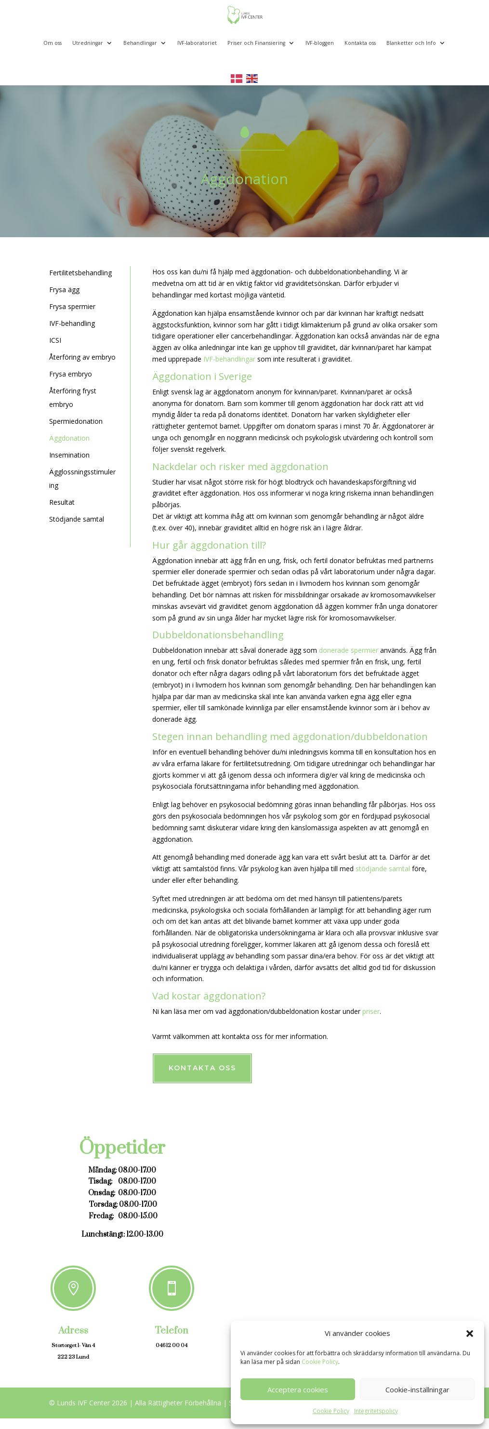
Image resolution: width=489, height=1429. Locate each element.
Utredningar (87, 43)
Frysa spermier (72, 306)
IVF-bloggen (319, 43)
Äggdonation (69, 438)
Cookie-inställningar (417, 1389)
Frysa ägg (64, 289)
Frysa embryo (70, 373)
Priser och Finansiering (256, 43)
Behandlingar (140, 43)
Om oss (52, 43)
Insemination (69, 454)
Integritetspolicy (376, 1411)
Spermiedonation (76, 421)
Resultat (62, 502)
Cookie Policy (320, 1362)
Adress (73, 1331)
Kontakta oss (360, 43)
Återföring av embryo (82, 357)
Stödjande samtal (76, 519)
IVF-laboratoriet (197, 43)
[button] (470, 1333)
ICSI (55, 340)
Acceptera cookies (297, 1389)
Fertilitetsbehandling (80, 272)
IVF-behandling (72, 323)
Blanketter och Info (411, 43)
